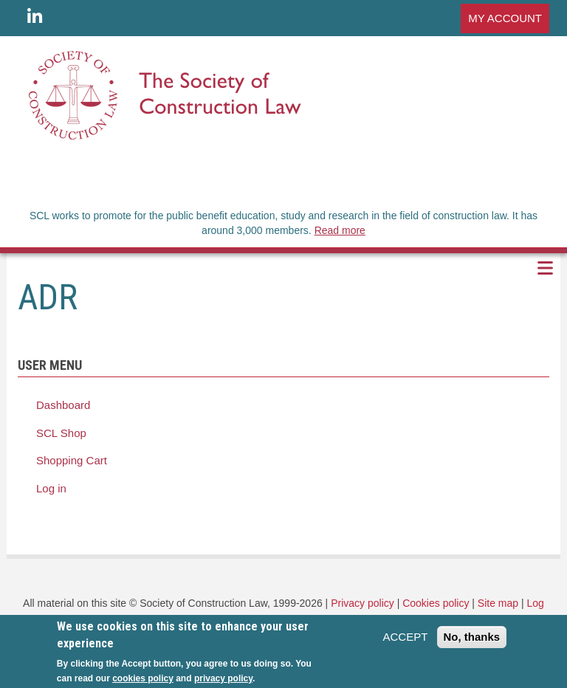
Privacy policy (362, 603)
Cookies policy (435, 603)
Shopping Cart (71, 460)
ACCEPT (404, 641)
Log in (51, 488)
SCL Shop (61, 433)
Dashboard (63, 405)
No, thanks (472, 641)
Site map (498, 603)
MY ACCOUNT (505, 18)
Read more (340, 230)
